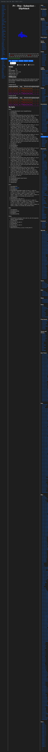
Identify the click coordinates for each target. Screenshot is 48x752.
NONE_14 (44, 731)
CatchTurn (44, 58)
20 (11, 55)
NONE (43, 723)
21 (13, 55)
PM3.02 (16, 1)
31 (32, 55)
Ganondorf (4, 21)
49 (36, 56)
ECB (26, 64)
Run (10, 60)
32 (34, 55)
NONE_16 (44, 734)
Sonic (3, 64)
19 (9, 55)
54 (17, 58)
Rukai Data (3, 1)
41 (21, 56)
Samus (3, 60)
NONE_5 (43, 740)
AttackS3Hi (44, 13)
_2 (42, 749)
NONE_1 (43, 724)
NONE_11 (44, 727)
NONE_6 (43, 742)
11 (24, 53)
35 (9, 56)
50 (9, 58)
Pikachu (3, 54)
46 (31, 56)
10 (22, 53)
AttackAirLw (44, 47)
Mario (3, 43)
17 (35, 53)
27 (24, 55)
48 (34, 56)
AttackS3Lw (44, 14)
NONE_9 (43, 746)
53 (15, 58)
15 (31, 53)
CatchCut (44, 55)
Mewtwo (3, 49)
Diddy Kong (3, 11)
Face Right (31, 60)
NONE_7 (43, 743)
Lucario (3, 39)
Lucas (3, 40)
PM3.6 (13, 1)
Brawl (8, 1)
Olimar (3, 51)
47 (33, 56)
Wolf (3, 72)
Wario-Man (3, 70)
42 (23, 56)
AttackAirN (44, 49)
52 (13, 58)
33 (36, 55)
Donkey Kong (3, 14)
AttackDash (44, 38)
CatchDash (44, 57)
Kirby (3, 35)
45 (29, 56)
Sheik (3, 61)
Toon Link (4, 66)
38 (15, 56)
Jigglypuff (4, 31)
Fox (2, 17)
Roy (2, 58)
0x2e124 (17, 187)
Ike (2, 28)
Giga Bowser (3, 24)
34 (38, 55)
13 (28, 53)
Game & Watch (3, 20)
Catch (43, 53)
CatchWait (44, 59)
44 (27, 56)
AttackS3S (44, 15)
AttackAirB (44, 43)
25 (20, 55)
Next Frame (21, 60)
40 (19, 56)
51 (11, 58)
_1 (42, 747)
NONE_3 (43, 738)
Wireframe (21, 64)
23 (17, 55)
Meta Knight (3, 47)
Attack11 (43, 6)
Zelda (3, 75)
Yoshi (3, 73)
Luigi (3, 42)
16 (33, 53)
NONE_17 (44, 735)
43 (25, 56)
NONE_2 (43, 736)
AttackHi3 (44, 10)
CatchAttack (44, 54)
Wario (3, 68)
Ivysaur (3, 29)
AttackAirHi (44, 46)
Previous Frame (15, 60)
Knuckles (4, 36)
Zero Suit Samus (4, 77)
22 (15, 55)
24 (18, 55)
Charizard (4, 9)
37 (13, 56)
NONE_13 (44, 729)
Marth (3, 45)
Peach (3, 53)
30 (30, 55)
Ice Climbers (3, 26)
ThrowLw (44, 65)
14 (29, 53)
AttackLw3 (44, 11)
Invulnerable (12, 64)
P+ (10, 1)
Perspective (32, 64)
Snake (3, 62)
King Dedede (3, 33)
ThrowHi (43, 63)
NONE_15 (44, 732)
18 (37, 53)
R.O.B (3, 57)
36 (11, 56)
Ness (3, 50)
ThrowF (43, 62)
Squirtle (3, 65)
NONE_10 (44, 725)
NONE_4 (43, 739)
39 (17, 56)
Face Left (26, 60)
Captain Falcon (3, 7)
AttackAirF (44, 45)
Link (2, 38)
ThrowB (43, 61)
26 (22, 55)
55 (18, 58)
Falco (3, 16)
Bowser (3, 5)
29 (28, 55)
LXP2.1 (20, 1)
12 (26, 53)
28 (26, 55)
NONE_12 (44, 728)
